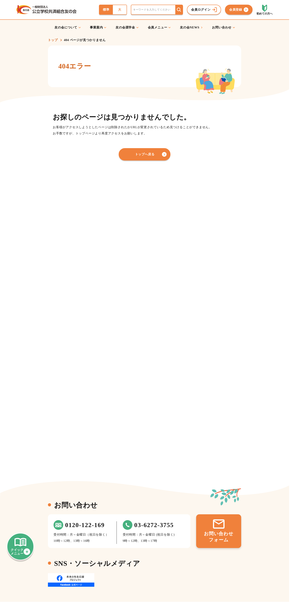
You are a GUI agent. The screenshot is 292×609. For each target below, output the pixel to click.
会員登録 (235, 9)
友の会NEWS (189, 27)
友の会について (65, 27)
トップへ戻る (145, 154)
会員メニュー (157, 27)
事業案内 (96, 27)
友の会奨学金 (125, 27)
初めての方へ (264, 13)
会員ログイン (201, 9)
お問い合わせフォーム (218, 536)
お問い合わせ (222, 27)
